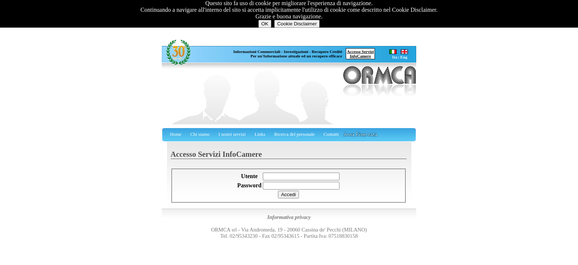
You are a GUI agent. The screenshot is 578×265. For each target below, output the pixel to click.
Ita (394, 57)
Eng (403, 57)
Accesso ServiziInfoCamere (360, 53)
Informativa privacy (289, 217)
